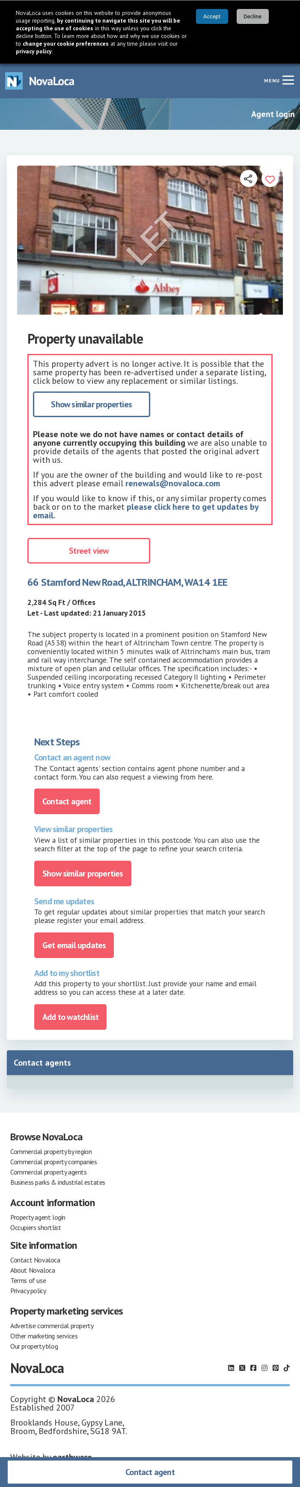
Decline (252, 16)
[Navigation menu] (288, 80)
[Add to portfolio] (270, 178)
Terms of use (28, 1280)
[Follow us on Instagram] (264, 1367)
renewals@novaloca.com (172, 483)
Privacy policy (28, 1290)
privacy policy (34, 51)
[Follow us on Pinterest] (276, 1367)
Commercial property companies (53, 1161)
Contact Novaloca (35, 1260)
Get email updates (74, 945)
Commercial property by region (51, 1151)
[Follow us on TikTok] (287, 1367)
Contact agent (150, 1472)
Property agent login (37, 1217)
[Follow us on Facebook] (253, 1367)
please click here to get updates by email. (145, 511)
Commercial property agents (48, 1172)
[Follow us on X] (242, 1367)
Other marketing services (43, 1336)
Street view (88, 550)
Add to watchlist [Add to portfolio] (70, 1016)
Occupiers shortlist (35, 1227)
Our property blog (34, 1346)
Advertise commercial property (51, 1325)
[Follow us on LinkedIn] (231, 1367)
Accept (211, 16)
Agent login (273, 114)
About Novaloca (32, 1270)
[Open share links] (248, 178)
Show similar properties (91, 404)
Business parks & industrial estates (57, 1182)
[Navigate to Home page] (39, 81)
